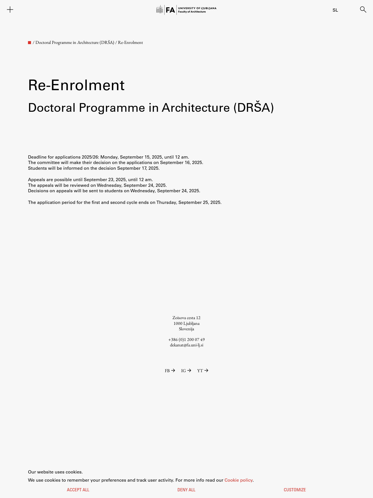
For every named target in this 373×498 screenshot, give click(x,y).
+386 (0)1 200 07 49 (186, 339)
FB (170, 370)
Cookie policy (239, 480)
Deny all (186, 490)
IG (186, 370)
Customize (295, 490)
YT (202, 370)
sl (335, 10)
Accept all (78, 490)
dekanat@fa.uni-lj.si (186, 345)
